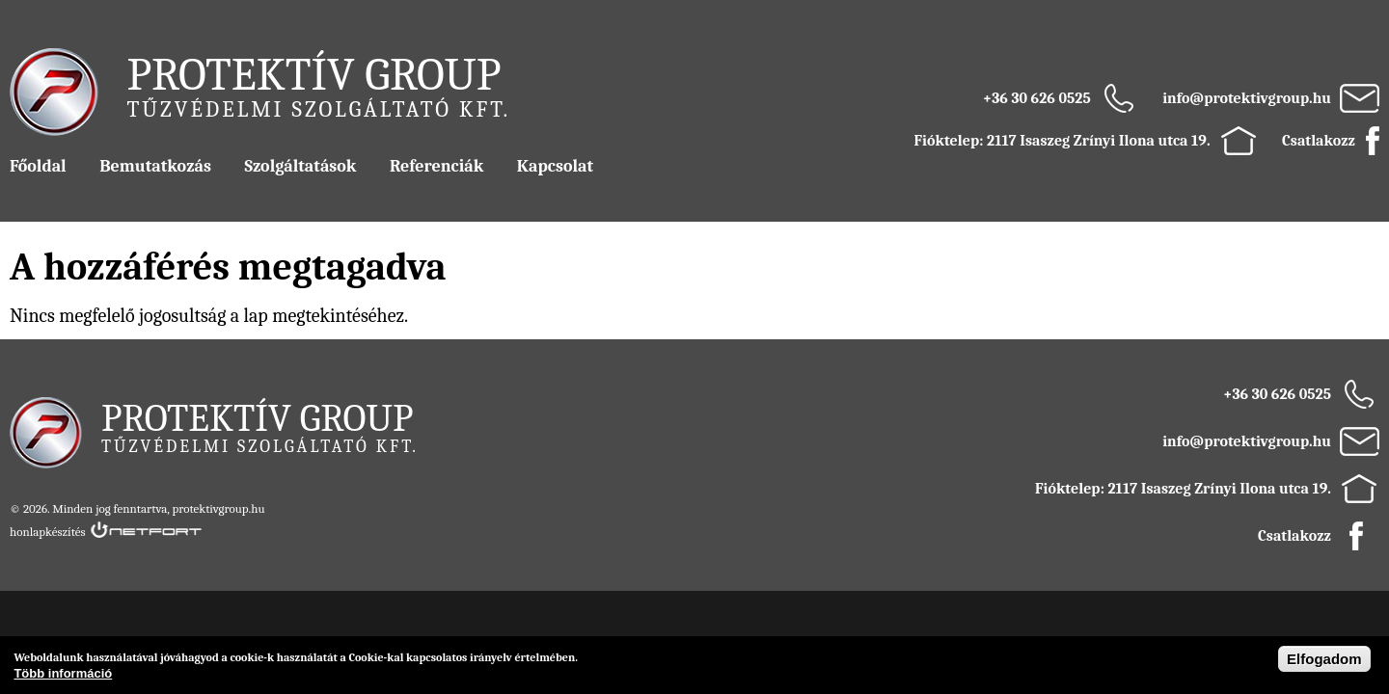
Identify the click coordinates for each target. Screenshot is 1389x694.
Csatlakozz (1318, 140)
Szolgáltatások (300, 166)
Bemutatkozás (155, 166)
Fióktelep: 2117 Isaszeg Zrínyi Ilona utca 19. (1062, 140)
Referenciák (436, 166)
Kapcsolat (555, 166)
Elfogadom (1324, 659)
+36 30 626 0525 (1037, 98)
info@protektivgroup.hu (1246, 98)
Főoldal (38, 166)
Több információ (63, 673)
